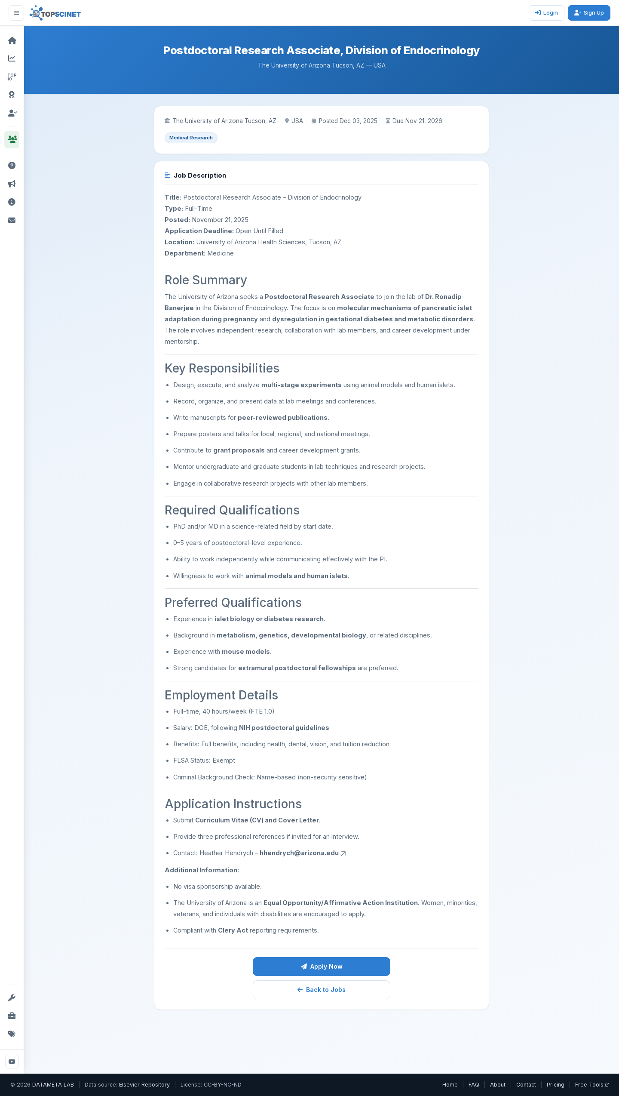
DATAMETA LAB (53, 1084)
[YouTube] (12, 1061)
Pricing (555, 1084)
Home (450, 1084)
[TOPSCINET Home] (55, 13)
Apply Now (322, 966)
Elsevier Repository (144, 1084)
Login (546, 12)
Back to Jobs (321, 989)
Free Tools (592, 1084)
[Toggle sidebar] (16, 13)
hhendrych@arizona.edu (303, 852)
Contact (526, 1084)
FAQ (474, 1084)
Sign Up (589, 12)
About (498, 1084)
